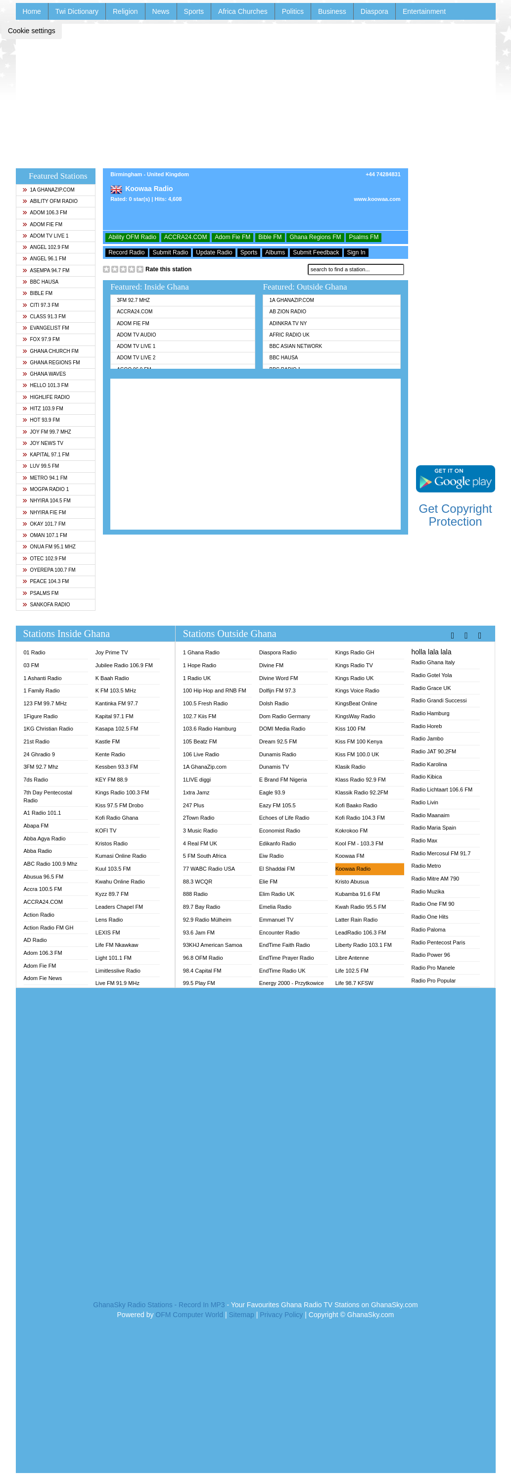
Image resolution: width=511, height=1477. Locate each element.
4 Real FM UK (200, 843)
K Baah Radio (112, 678)
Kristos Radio (111, 843)
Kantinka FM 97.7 (116, 703)
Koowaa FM (350, 856)
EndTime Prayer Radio (286, 958)
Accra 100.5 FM (43, 889)
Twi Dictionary (76, 11)
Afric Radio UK (289, 335)
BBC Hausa (40, 282)
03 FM (31, 665)
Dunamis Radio (277, 754)
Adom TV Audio (136, 335)
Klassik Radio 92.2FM (361, 792)
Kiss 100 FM (350, 729)
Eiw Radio (271, 856)
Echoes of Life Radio (284, 818)
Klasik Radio (350, 767)
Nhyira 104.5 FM (46, 500)
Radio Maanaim (431, 815)
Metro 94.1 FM (45, 478)
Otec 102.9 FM (44, 558)
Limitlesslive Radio (117, 971)
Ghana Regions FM (51, 362)
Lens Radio (109, 920)
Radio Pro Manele (433, 968)
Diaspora (374, 11)
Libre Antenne (352, 958)
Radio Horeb (427, 726)
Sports (194, 11)
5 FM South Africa (204, 856)
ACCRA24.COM (185, 237)
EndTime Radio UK (282, 971)
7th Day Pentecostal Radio (48, 796)
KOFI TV (106, 831)
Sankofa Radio (46, 604)
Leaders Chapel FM (119, 907)
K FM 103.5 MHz (116, 690)
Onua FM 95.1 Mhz (49, 546)
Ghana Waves (44, 374)
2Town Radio (199, 818)
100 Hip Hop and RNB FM (214, 690)
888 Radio (195, 894)
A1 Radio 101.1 (42, 813)
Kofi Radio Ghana (117, 818)
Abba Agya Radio (45, 838)
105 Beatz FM (200, 741)
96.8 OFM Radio (203, 958)
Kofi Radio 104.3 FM (360, 818)
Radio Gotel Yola (432, 675)
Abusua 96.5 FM (44, 877)
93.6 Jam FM (199, 932)
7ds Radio (36, 780)
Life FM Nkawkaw (117, 945)
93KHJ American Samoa (212, 945)
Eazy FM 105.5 (277, 805)
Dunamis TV (274, 767)
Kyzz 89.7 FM (112, 894)
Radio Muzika (428, 891)
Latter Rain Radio (356, 920)
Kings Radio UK (354, 678)
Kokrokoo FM (351, 831)
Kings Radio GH (354, 652)
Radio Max (425, 840)
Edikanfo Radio (277, 843)
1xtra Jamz (196, 792)
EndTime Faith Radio (284, 945)
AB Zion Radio (287, 311)
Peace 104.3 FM (45, 581)
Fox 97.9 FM (41, 339)
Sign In (356, 252)
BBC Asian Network (295, 346)
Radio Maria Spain (434, 828)
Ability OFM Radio (50, 201)
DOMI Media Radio (282, 729)
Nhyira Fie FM (44, 512)
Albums (275, 252)
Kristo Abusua (352, 882)
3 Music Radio (200, 831)
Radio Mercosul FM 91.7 (441, 853)
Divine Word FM (278, 678)
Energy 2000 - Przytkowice (291, 983)
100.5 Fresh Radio (205, 703)
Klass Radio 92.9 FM (360, 780)
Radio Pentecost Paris (438, 942)
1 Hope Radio (199, 665)
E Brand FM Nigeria (283, 780)
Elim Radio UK (277, 894)
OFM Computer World (189, 1315)
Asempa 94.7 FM (46, 270)
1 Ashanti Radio (43, 678)
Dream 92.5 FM (278, 741)
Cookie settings (31, 31)
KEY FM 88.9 (111, 780)
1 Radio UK (197, 678)
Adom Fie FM (42, 224)
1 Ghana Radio (201, 652)
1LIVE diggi (197, 780)
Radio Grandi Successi (439, 700)
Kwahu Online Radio (120, 882)
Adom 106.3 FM (44, 212)
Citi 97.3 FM (40, 305)
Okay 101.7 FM (44, 524)
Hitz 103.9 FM (42, 408)
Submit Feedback (316, 252)
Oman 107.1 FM (44, 535)
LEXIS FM (107, 932)
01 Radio (35, 652)
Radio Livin (425, 802)
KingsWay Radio (355, 716)
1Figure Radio (41, 716)
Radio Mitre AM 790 (436, 879)
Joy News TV (42, 443)
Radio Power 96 (431, 955)
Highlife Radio (46, 397)
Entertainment (424, 11)
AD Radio (35, 940)
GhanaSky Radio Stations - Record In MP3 (159, 1305)
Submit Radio (170, 252)
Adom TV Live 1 (45, 236)
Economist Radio (279, 831)
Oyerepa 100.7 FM (49, 570)
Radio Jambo (428, 738)
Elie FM (268, 882)
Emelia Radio (275, 907)
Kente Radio (110, 754)
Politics (293, 11)
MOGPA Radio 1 (45, 489)
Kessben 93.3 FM (116, 767)
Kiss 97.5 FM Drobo (119, 805)
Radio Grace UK (431, 688)
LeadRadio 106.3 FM (360, 932)
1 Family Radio (42, 690)
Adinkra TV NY (288, 323)
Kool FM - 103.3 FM (359, 843)
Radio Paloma (429, 930)
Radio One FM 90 (433, 904)
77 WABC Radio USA (209, 869)
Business (332, 11)
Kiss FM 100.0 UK (357, 754)
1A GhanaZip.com (48, 190)
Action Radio (39, 915)
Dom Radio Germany (284, 716)
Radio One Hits (430, 917)
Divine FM (271, 665)
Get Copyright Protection (455, 515)
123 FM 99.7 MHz (45, 703)
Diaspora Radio (278, 652)
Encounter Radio (279, 932)
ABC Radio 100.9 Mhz (51, 864)
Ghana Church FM (50, 351)
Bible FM (37, 293)
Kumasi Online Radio (120, 856)
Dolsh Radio (274, 703)
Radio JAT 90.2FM (434, 751)
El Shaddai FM (277, 869)
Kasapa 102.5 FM (117, 729)
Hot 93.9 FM (41, 420)
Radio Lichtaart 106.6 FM (442, 789)
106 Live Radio (201, 754)
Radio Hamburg (431, 713)
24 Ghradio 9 (39, 754)
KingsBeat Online (356, 703)
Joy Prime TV (111, 652)
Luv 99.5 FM (40, 466)
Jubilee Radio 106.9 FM (124, 665)
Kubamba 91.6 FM (357, 894)
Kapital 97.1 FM (45, 454)
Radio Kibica (427, 777)
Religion (125, 11)
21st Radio (37, 741)
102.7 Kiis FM (199, 716)
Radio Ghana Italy (433, 662)
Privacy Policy (281, 1315)
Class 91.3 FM (44, 316)
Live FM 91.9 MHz (117, 983)
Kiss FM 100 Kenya (358, 741)
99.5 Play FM (199, 983)
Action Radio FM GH (49, 928)
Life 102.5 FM (352, 971)
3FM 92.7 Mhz (133, 300)
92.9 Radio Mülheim (207, 920)
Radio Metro (426, 866)
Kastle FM (107, 741)
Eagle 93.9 (272, 792)
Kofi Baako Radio (356, 805)
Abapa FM (36, 826)
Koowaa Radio (353, 869)
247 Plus (193, 805)
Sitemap (241, 1315)
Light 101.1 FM (113, 958)
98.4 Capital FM (202, 971)
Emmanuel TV (276, 920)
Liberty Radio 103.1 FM (363, 945)
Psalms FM (40, 593)
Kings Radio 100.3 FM (122, 792)
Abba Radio (38, 851)
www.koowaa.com (377, 199)
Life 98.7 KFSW (354, 983)
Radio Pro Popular (434, 981)
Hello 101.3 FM (45, 385)
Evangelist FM (45, 328)
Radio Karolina (429, 764)
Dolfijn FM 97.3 (277, 690)
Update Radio (214, 252)
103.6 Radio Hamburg (209, 729)
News (161, 11)
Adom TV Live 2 (136, 357)
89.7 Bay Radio (201, 907)
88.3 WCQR (197, 882)
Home (32, 11)
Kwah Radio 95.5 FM (360, 907)
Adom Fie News (43, 978)
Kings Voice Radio (357, 690)
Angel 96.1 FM (44, 258)
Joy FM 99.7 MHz (46, 432)
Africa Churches (243, 11)
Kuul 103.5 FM (113, 869)
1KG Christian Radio (48, 729)
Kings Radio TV (354, 665)
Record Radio (126, 252)
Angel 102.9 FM (45, 247)
